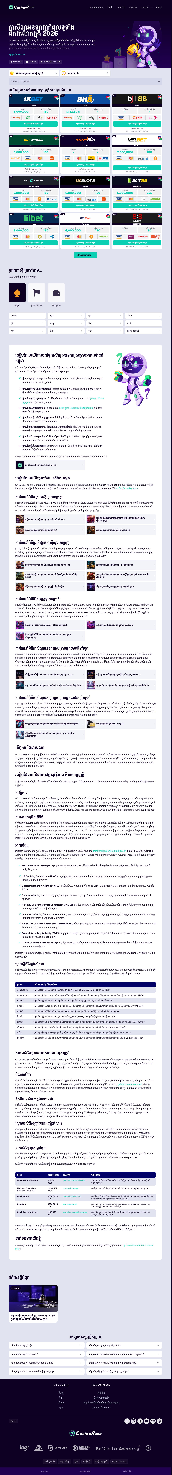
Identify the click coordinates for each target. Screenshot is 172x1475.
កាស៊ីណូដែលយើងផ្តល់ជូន (126, 488)
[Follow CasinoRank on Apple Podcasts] (159, 1421)
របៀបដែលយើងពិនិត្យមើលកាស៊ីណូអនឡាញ (101, 1402)
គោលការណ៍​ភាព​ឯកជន (101, 1407)
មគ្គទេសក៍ (145, 7)
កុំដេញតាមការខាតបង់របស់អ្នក (130, 1084)
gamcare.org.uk (70, 1204)
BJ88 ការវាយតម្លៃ (137, 128)
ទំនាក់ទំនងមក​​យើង (101, 1397)
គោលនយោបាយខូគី (85, 1471)
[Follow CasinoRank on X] (140, 1421)
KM (13, 1421)
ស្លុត (61, 1407)
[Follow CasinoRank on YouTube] (146, 1421)
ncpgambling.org (70, 1188)
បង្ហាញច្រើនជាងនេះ (85, 255)
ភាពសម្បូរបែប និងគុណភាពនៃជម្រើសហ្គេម (76, 408)
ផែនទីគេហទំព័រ (127, 1471)
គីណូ (61, 1397)
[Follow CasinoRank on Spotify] (153, 1421)
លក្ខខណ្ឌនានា (44, 1471)
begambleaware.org (72, 1196)
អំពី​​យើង (101, 1392)
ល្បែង (110, 7)
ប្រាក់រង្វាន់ (121, 7)
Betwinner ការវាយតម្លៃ (34, 169)
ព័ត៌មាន (159, 7)
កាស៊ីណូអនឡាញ (96, 7)
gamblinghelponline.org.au (75, 1212)
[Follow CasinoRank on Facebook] (127, 1421)
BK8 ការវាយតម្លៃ (85, 128)
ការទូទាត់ (133, 7)
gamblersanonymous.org (74, 1180)
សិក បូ (61, 1402)
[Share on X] (16, 62)
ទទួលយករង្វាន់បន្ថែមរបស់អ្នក (33, 124)
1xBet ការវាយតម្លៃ (34, 128)
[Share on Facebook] (31, 62)
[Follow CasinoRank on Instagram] (133, 1421)
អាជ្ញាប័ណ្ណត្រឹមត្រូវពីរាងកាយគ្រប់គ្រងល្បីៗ (109, 851)
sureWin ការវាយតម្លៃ (85, 169)
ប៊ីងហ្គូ (61, 1392)
